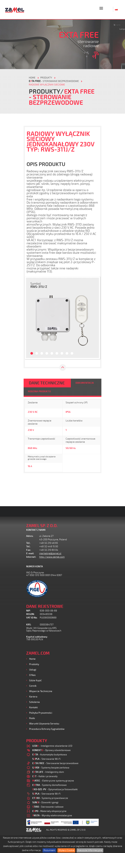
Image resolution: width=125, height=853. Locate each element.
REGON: (30, 614)
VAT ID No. (32, 617)
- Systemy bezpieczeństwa (50, 767)
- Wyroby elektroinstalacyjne (52, 815)
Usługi (32, 669)
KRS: (28, 624)
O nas (32, 675)
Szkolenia (34, 702)
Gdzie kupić (35, 680)
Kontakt (33, 707)
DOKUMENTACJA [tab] (85, 382)
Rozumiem (49, 850)
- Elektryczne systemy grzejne (53, 780)
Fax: (28, 550)
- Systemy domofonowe (49, 785)
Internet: (31, 557)
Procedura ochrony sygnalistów (47, 729)
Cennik (32, 685)
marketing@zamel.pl (50, 553)
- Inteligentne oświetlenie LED (52, 745)
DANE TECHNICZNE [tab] (47, 383)
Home (32, 658)
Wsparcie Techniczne (40, 691)
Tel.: (28, 543)
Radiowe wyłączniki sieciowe (47, 84)
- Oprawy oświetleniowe (51, 750)
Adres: (30, 536)
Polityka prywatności (40, 712)
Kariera (33, 696)
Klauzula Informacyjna (90, 850)
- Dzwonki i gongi (45, 802)
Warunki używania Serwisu (44, 723)
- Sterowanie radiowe (48, 806)
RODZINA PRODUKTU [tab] (39, 391)
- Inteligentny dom (48, 772)
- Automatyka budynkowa (49, 754)
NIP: (28, 610)
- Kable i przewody (44, 776)
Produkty (34, 664)
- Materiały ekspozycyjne (49, 811)
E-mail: (30, 553)
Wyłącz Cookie (66, 850)
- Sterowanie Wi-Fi (46, 758)
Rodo (32, 718)
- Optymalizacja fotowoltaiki (55, 789)
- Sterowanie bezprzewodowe (54, 81)
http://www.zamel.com (52, 556)
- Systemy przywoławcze (50, 798)
